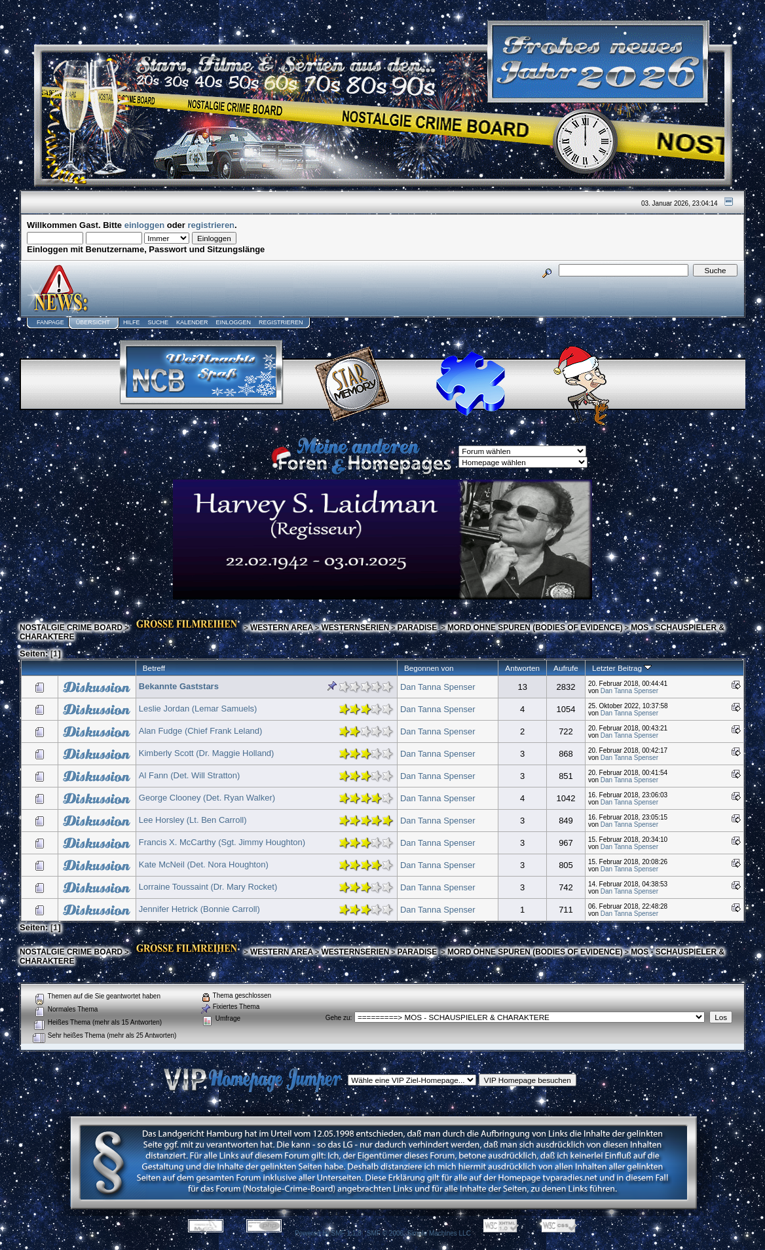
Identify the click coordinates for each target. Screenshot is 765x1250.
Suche (157, 322)
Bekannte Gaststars (179, 686)
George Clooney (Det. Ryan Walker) (207, 798)
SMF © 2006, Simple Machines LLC (419, 1233)
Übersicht (93, 322)
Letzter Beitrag (622, 668)
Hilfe (131, 322)
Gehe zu (338, 1017)
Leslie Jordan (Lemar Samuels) (198, 708)
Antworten (522, 668)
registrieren (211, 225)
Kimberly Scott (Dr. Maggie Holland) (206, 753)
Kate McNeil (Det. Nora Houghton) (204, 864)
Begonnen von (429, 668)
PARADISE (418, 627)
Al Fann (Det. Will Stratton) (189, 775)
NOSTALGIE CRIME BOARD (71, 627)
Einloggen (233, 322)
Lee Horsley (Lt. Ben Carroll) (193, 820)
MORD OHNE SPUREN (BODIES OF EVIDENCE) (535, 627)
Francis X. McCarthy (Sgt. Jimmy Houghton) (222, 842)
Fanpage (50, 322)
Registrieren (281, 322)
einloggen (144, 225)
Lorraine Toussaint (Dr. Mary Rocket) (208, 887)
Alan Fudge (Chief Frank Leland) (201, 731)
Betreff (154, 668)
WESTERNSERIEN (355, 627)
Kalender (192, 322)
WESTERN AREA (281, 627)
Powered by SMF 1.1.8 (328, 1233)
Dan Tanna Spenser (438, 687)
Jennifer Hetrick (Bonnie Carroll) (199, 909)
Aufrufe (565, 668)
